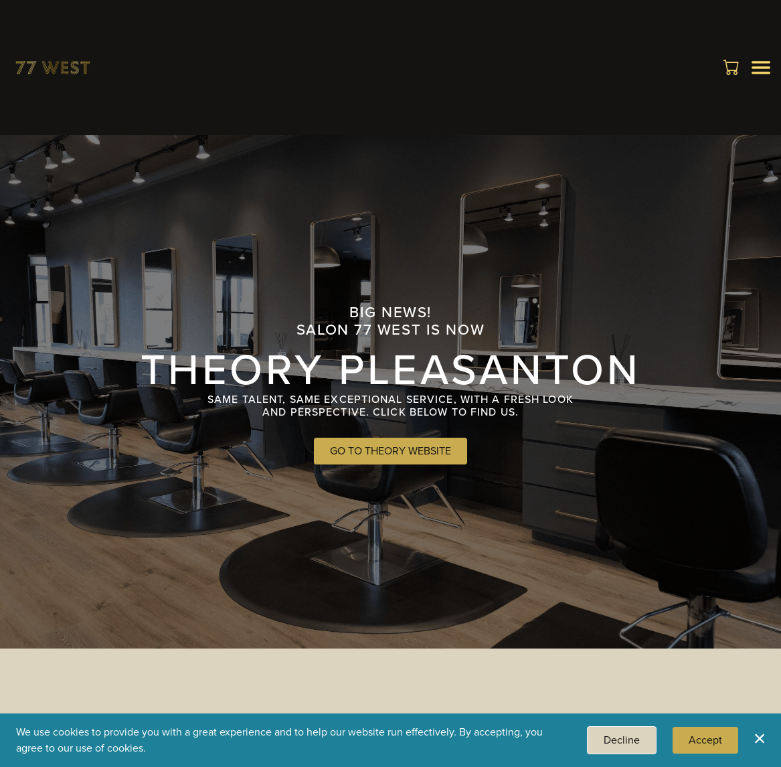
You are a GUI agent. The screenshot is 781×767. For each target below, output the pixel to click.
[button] (732, 67)
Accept (705, 740)
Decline (622, 740)
